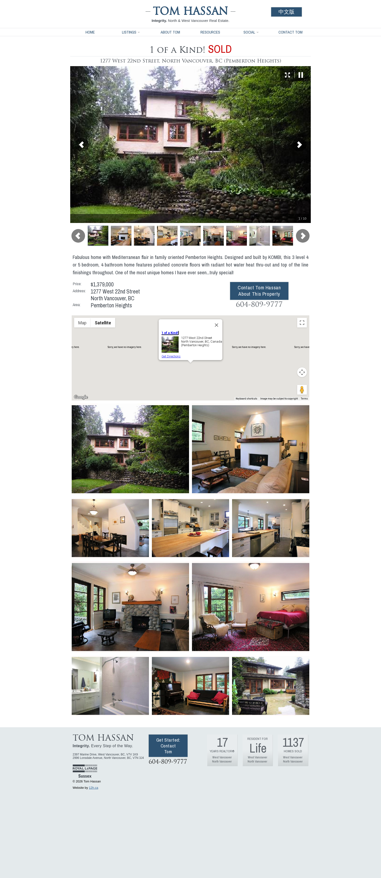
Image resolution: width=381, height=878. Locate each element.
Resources (210, 32)
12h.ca (93, 787)
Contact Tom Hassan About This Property (259, 290)
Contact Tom (290, 32)
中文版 (286, 12)
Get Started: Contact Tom (168, 746)
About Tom (170, 32)
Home (90, 32)
